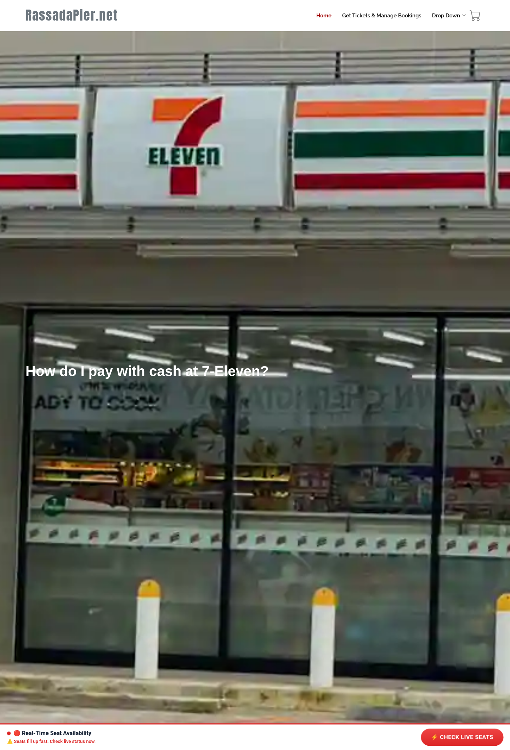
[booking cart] (475, 17)
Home (324, 15)
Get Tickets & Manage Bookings (381, 15)
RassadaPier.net (72, 15)
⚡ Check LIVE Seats (462, 737)
